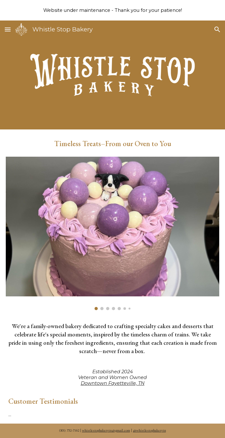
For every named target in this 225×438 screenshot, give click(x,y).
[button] (7, 29)
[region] (112, 10)
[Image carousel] (113, 233)
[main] (113, 142)
